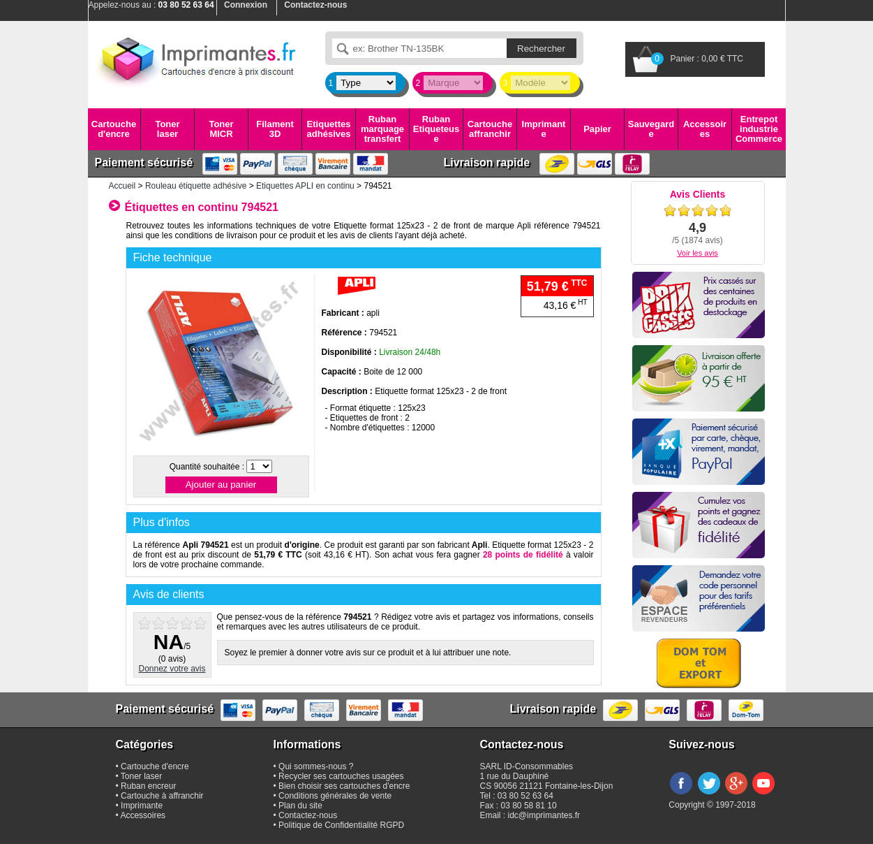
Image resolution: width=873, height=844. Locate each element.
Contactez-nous (307, 815)
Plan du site (300, 805)
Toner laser (167, 129)
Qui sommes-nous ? (315, 766)
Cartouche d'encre (113, 129)
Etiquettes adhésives (329, 129)
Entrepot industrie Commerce (759, 129)
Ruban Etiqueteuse (436, 129)
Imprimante (544, 129)
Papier (597, 129)
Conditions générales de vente (334, 796)
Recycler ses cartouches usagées (340, 776)
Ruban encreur (148, 786)
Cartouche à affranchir (162, 796)
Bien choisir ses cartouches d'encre (344, 786)
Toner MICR (221, 129)
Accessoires (704, 129)
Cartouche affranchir (490, 129)
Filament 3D (274, 129)
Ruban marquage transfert (382, 129)
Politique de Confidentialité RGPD (341, 825)
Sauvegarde (651, 129)
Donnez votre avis (171, 669)
